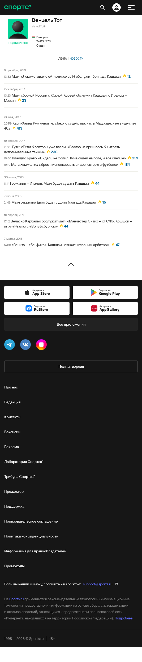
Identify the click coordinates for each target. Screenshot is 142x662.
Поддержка (14, 506)
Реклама (11, 446)
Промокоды (14, 566)
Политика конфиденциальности (31, 536)
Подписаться (18, 43)
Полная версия (71, 366)
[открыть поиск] (102, 7)
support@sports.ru (97, 584)
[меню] (131, 7)
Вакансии (12, 431)
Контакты (12, 417)
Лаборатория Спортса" (23, 461)
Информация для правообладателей (35, 551)
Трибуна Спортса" (19, 476)
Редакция (12, 402)
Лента (62, 58)
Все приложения (71, 324)
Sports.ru (16, 599)
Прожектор (14, 491)
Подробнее (123, 618)
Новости (77, 58)
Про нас (11, 387)
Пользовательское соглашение (31, 521)
